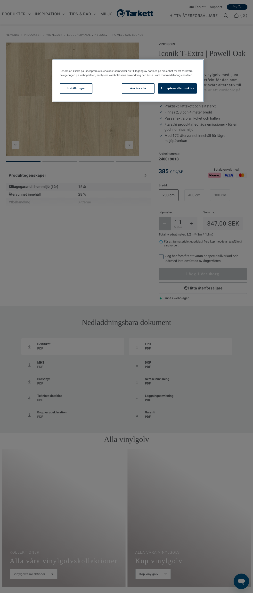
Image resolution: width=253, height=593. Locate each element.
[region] (128, 80)
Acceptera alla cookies (177, 88)
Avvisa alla (138, 88)
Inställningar (76, 88)
